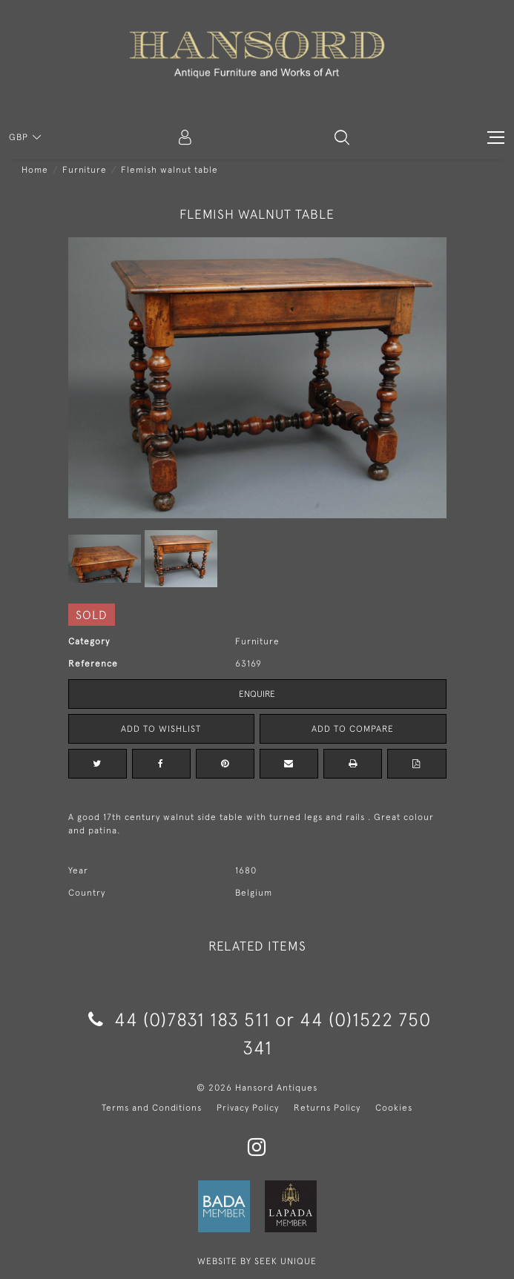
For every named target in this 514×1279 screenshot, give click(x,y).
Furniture (84, 170)
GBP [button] (20, 137)
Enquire (257, 694)
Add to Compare (353, 729)
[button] (342, 137)
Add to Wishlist (161, 729)
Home (35, 170)
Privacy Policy (248, 1108)
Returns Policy (327, 1108)
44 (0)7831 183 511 (179, 1019)
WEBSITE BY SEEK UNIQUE (257, 1261)
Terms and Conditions (152, 1108)
